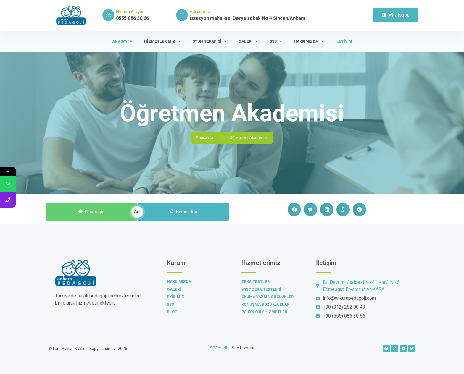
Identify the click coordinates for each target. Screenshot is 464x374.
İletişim (343, 41)
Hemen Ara (183, 212)
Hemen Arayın (129, 12)
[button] (294, 209)
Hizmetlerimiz (162, 41)
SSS (276, 41)
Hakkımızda (308, 41)
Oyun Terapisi (209, 41)
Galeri (248, 41)
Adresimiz (200, 12)
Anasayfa (122, 41)
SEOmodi (218, 348)
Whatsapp (91, 212)
